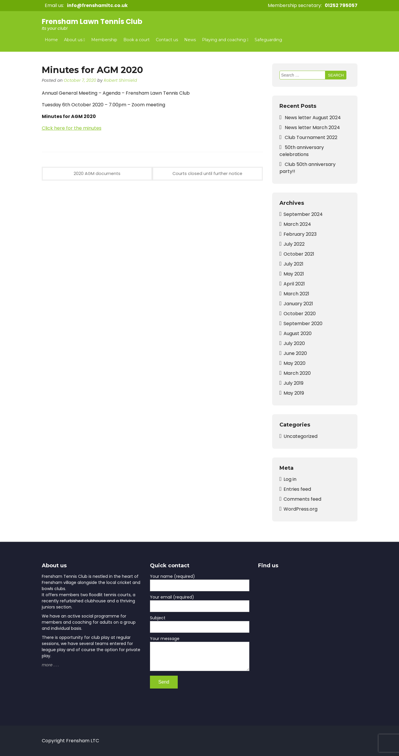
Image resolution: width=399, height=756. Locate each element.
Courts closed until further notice (207, 173)
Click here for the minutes (71, 128)
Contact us (167, 39)
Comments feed (302, 499)
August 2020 (298, 333)
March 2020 (297, 373)
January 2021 (298, 303)
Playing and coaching (224, 39)
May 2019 (294, 393)
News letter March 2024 (312, 127)
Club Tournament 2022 (311, 137)
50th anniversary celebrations (301, 151)
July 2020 (294, 343)
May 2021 (294, 274)
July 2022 (294, 244)
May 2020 (294, 363)
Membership (104, 39)
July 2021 (293, 264)
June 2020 (295, 353)
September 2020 (303, 323)
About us (73, 39)
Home (51, 39)
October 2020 (300, 313)
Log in (290, 479)
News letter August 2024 (313, 117)
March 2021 (296, 293)
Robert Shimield (120, 80)
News (190, 39)
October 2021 (299, 254)
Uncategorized (300, 436)
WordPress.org (300, 509)
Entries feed (297, 489)
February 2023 (300, 234)
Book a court (136, 39)
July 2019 (293, 383)
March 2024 (297, 224)
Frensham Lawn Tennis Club (92, 21)
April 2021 (294, 283)
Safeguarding (268, 39)
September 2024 (303, 214)
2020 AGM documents (97, 173)
